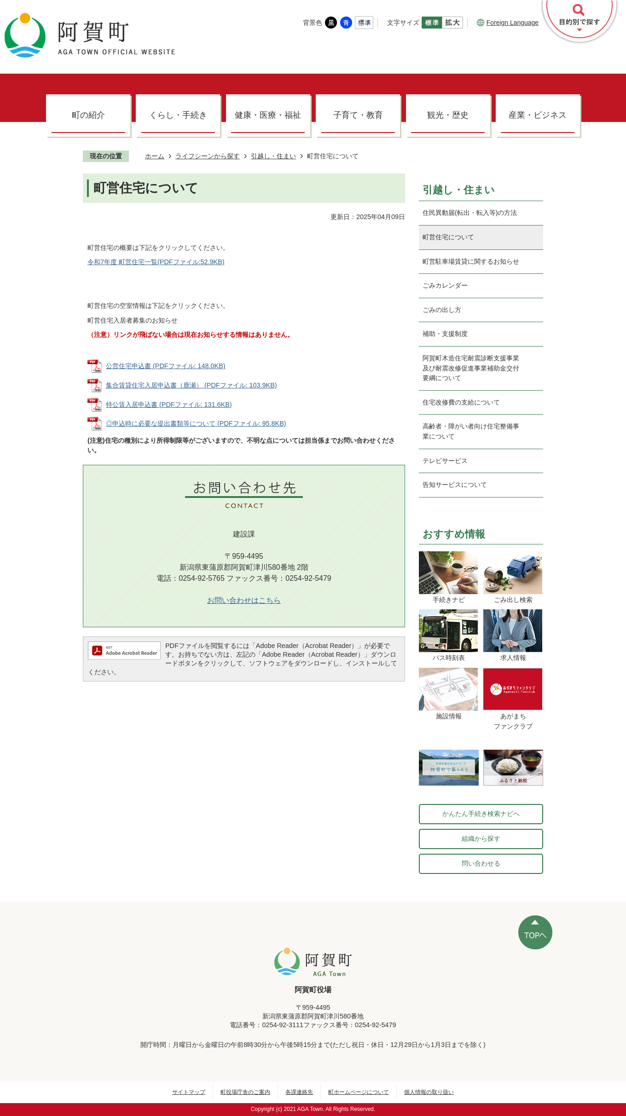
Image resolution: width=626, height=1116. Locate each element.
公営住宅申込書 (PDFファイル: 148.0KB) (166, 366)
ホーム (154, 156)
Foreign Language (508, 22)
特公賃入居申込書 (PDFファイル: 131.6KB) (169, 404)
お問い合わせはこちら (244, 600)
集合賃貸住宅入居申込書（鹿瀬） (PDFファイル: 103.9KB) (191, 385)
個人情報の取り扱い (429, 1092)
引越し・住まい (273, 156)
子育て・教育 (358, 115)
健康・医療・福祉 (268, 115)
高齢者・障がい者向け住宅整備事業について (471, 431)
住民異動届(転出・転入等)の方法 (470, 212)
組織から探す (481, 838)
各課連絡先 (299, 1092)
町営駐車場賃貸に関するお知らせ (471, 261)
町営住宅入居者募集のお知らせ (132, 320)
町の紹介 (88, 115)
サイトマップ (188, 1092)
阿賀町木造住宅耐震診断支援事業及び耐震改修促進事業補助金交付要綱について (471, 368)
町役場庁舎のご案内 (245, 1092)
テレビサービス (445, 460)
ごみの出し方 (442, 309)
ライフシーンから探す (207, 156)
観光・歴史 (448, 115)
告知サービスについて (455, 484)
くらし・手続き (178, 115)
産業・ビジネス (538, 115)
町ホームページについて (358, 1092)
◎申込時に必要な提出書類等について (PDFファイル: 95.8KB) (196, 423)
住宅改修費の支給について (461, 402)
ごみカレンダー (445, 285)
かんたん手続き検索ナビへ (481, 813)
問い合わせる (481, 863)
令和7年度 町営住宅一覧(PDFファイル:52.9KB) (156, 262)
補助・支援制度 (445, 333)
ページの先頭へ (535, 932)
